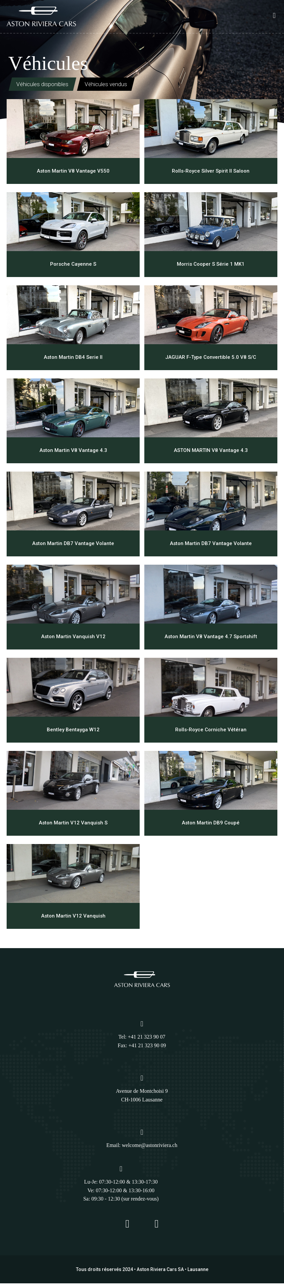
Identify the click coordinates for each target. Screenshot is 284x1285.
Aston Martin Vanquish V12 (73, 638)
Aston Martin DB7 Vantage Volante (73, 545)
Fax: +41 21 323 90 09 (142, 1047)
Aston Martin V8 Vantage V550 (73, 172)
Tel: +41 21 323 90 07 (142, 1038)
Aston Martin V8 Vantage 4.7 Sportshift (211, 638)
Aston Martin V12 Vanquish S (73, 824)
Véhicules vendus (125, 85)
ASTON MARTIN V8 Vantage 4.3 (211, 452)
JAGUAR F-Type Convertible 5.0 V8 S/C (210, 358)
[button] (274, 15)
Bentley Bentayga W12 (73, 731)
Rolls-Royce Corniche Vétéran (211, 731)
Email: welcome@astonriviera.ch (142, 1147)
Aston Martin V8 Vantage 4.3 (73, 452)
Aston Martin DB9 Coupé (211, 824)
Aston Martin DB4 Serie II (73, 358)
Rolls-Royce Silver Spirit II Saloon (210, 172)
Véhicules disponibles (48, 85)
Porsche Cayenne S (73, 265)
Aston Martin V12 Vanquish (73, 917)
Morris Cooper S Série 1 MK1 (211, 265)
